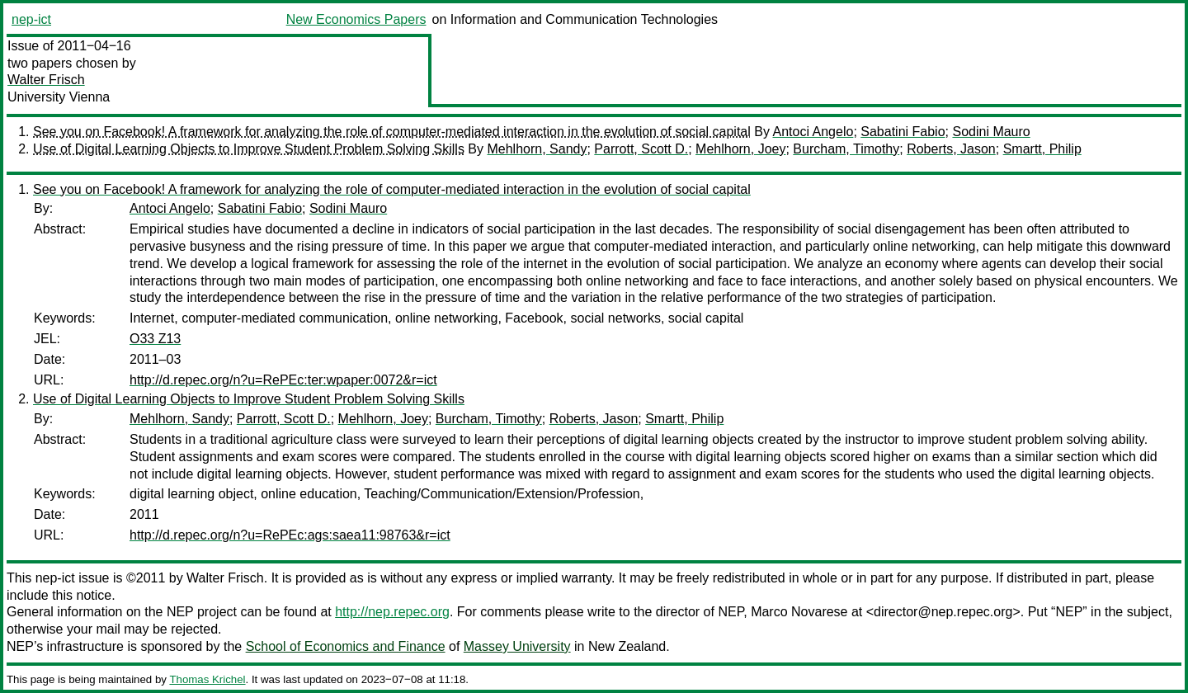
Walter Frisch (46, 80)
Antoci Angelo (813, 132)
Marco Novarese (799, 612)
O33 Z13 (155, 339)
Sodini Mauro (991, 132)
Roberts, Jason (951, 149)
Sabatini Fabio (902, 132)
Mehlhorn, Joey (740, 149)
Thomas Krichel (207, 679)
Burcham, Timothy (846, 149)
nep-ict (31, 19)
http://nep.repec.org (392, 612)
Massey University (517, 646)
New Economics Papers (356, 19)
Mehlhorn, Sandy (537, 149)
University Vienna (58, 97)
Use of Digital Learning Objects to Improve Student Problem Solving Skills (248, 149)
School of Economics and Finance (346, 646)
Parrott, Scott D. (641, 149)
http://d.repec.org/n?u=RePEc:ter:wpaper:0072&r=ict (283, 380)
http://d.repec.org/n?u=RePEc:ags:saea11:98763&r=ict (290, 535)
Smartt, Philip (1042, 149)
